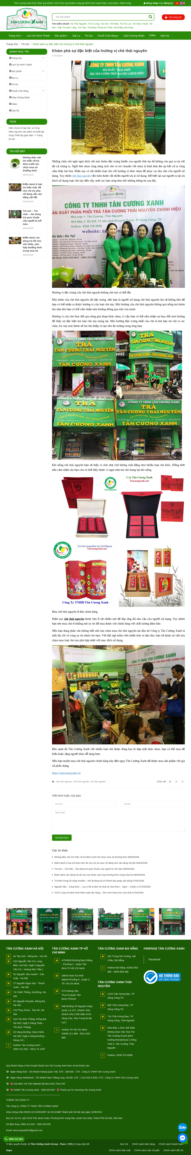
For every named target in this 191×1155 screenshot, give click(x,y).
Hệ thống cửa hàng (123, 27)
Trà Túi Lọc (125, 23)
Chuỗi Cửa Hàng (108, 35)
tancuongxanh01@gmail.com (28, 1130)
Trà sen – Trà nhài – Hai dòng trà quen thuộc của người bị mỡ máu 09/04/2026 (94, 869)
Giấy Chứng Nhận (134, 35)
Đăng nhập (151, 3)
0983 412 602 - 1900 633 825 (36, 1124)
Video (152, 35)
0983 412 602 (16, 1139)
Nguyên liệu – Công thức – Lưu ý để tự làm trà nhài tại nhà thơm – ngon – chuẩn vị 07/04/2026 (102, 886)
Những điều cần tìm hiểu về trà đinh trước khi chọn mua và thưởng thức (32, 164)
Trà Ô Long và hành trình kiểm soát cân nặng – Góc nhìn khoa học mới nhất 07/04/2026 (99, 892)
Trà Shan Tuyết (140, 23)
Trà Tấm (82, 27)
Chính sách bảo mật (120, 1150)
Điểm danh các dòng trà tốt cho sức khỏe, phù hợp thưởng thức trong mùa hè (32, 244)
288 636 (69, 1071)
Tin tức (89, 35)
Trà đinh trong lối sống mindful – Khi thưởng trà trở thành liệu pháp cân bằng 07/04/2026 (99, 881)
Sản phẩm (61, 35)
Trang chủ (15, 35)
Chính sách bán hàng (143, 1144)
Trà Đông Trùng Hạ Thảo (99, 27)
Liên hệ (164, 35)
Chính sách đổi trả (173, 1150)
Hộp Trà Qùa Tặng (67, 27)
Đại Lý (76, 35)
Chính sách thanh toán (171, 1144)
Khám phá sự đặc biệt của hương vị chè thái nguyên (99, 51)
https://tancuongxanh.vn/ (66, 773)
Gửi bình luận (61, 837)
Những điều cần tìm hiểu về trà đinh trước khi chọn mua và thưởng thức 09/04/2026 (96, 857)
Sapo (9, 1150)
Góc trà (124, 1144)
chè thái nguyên (81, 175)
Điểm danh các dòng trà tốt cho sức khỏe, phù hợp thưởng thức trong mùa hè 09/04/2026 (99, 875)
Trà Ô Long (93, 23)
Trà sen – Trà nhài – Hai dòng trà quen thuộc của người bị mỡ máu (32, 217)
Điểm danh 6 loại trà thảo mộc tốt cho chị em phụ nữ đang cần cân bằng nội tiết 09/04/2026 (100, 863)
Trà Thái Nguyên (78, 23)
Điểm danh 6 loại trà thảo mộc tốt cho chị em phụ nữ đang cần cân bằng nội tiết (32, 191)
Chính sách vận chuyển (147, 1150)
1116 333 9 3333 (88, 1077)
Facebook (154, 959)
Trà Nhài (114, 23)
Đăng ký (168, 3)
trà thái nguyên (98, 781)
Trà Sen (105, 23)
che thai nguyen (64, 781)
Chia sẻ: (161, 781)
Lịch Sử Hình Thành (38, 35)
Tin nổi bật (17, 151)
